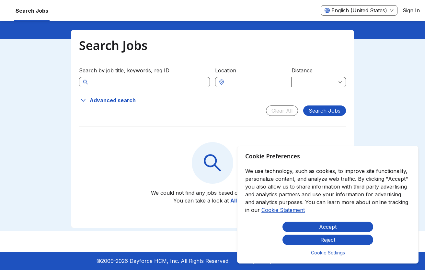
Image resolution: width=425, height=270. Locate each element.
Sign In (411, 10)
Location (225, 70)
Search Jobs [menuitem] (32, 10)
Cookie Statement (283, 210)
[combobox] (256, 82)
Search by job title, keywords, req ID (124, 70)
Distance (302, 70)
